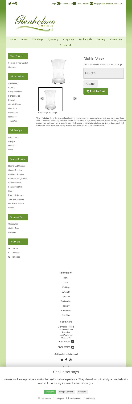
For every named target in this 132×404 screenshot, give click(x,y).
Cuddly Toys (13, 228)
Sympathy (53, 39)
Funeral (11, 100)
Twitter (13, 248)
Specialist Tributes (16, 199)
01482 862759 (66, 347)
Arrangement (13, 137)
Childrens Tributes (16, 174)
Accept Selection (66, 392)
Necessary (44, 398)
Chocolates (13, 224)
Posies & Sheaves (16, 195)
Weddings (37, 39)
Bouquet (12, 141)
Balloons (12, 232)
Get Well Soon (14, 104)
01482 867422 (66, 341)
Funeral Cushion (15, 187)
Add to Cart (95, 91)
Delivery (101, 39)
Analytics (58, 398)
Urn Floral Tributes (16, 203)
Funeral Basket (14, 183)
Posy (10, 150)
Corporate (68, 39)
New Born (12, 108)
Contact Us (116, 39)
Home (13, 39)
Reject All (82, 392)
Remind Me (66, 45)
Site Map (66, 315)
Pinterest (14, 257)
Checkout (12, 67)
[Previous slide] (42, 98)
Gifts (24, 39)
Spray (10, 191)
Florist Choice (14, 96)
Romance (12, 117)
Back (90, 83)
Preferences (73, 398)
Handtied (12, 145)
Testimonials (85, 39)
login (54, 4)
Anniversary (13, 83)
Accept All (50, 392)
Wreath (11, 208)
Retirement (13, 113)
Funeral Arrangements (17, 178)
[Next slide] (75, 98)
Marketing (89, 398)
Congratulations (15, 92)
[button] (50, 99)
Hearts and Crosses (16, 166)
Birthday (11, 87)
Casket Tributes (15, 170)
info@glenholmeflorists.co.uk (66, 354)
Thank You (12, 121)
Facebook (14, 253)
